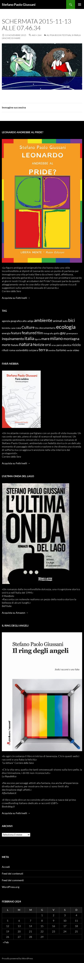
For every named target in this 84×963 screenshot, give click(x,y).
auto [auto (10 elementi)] (65, 321)
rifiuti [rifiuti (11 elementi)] (5, 350)
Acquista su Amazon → (15, 612)
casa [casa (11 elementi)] (18, 327)
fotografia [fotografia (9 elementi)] (48, 333)
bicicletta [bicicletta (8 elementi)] (6, 328)
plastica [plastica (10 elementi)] (67, 345)
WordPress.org (10, 886)
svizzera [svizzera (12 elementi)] (33, 350)
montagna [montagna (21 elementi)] (71, 338)
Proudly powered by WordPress (17, 958)
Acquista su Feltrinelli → (16, 297)
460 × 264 (36, 35)
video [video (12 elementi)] (76, 350)
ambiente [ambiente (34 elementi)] (43, 320)
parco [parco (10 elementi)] (59, 345)
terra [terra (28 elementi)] (43, 349)
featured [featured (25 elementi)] (29, 332)
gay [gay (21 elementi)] (63, 333)
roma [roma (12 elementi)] (12, 350)
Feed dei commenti (13, 880)
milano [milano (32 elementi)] (56, 338)
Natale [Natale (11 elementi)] (14, 345)
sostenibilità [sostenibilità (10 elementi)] (22, 350)
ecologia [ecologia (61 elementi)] (66, 326)
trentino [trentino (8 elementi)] (52, 350)
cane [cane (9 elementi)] (13, 328)
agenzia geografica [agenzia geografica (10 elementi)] (12, 321)
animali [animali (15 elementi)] (57, 320)
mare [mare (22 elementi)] (45, 338)
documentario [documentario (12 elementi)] (47, 327)
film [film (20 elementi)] (40, 333)
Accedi (6, 866)
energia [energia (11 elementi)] (6, 333)
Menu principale (79, 4)
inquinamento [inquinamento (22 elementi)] (13, 338)
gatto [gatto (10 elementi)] (57, 333)
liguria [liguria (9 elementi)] (38, 339)
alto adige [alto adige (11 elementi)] (27, 321)
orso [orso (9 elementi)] (53, 345)
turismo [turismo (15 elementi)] (61, 350)
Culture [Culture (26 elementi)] (28, 327)
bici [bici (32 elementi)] (71, 320)
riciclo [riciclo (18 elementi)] (76, 345)
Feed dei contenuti (12, 873)
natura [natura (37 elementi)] (26, 344)
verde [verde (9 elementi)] (69, 350)
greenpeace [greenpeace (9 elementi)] (72, 333)
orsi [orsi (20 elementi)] (48, 344)
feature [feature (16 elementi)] (16, 333)
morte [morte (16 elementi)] (6, 345)
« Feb (6, 942)
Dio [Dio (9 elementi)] (37, 328)
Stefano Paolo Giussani (18, 4)
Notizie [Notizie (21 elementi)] (38, 344)
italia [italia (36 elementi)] (29, 338)
